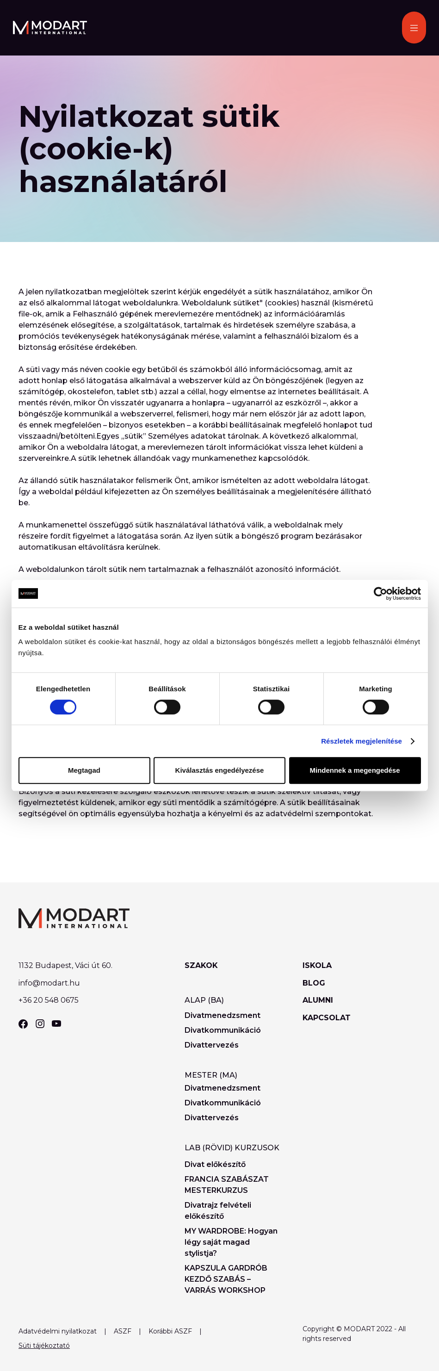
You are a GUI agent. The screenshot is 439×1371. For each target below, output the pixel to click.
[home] (50, 27)
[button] (414, 27)
